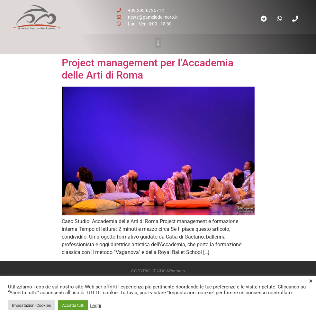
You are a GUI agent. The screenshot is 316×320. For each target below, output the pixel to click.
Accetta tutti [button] (73, 305)
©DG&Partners (171, 270)
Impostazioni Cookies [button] (31, 305)
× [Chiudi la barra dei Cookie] (311, 281)
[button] (158, 42)
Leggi (95, 305)
